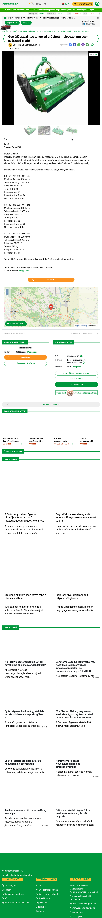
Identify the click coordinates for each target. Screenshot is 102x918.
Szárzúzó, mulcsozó (81, 31)
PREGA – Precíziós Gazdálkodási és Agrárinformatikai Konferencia (84, 888)
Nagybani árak (77, 912)
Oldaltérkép (41, 907)
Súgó (4, 898)
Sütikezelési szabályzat (47, 894)
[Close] (98, 18)
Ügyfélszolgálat (9, 885)
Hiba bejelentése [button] (51, 404)
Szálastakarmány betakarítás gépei (57, 31)
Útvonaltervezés (16, 323)
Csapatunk (7, 890)
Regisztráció (12, 23)
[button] (82, 4)
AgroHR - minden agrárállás (83, 903)
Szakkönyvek (76, 916)
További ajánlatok (15, 411)
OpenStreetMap (81, 326)
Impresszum (42, 902)
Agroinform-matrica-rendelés (15, 902)
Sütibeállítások (43, 898)
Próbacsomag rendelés (13, 894)
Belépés (26, 23)
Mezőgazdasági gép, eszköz (30, 31)
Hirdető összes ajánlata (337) (76, 373)
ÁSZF (38, 885)
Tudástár (40, 911)
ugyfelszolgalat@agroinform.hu (17, 875)
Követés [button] (76, 384)
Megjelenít (24, 270)
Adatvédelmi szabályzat (47, 890)
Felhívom (51, 280)
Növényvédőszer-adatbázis (82, 908)
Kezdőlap (5, 31)
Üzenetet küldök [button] (26, 363)
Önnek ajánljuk (13, 451)
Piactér (14, 31)
